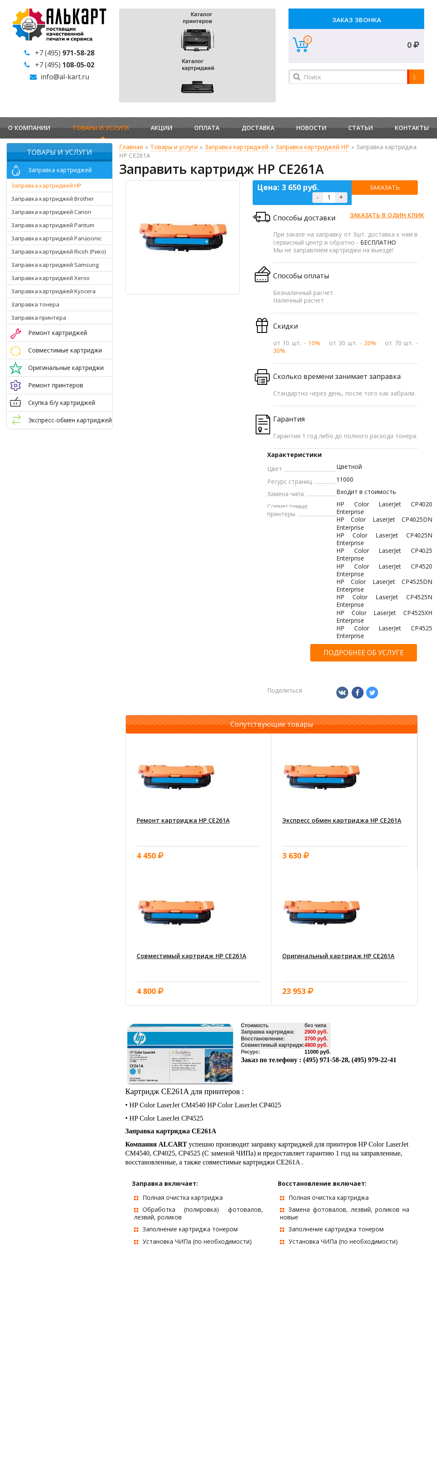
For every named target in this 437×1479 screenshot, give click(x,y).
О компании (29, 128)
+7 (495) (64, 53)
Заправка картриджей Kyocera (53, 291)
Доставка (258, 128)
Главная (131, 147)
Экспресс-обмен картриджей (70, 420)
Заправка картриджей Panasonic (56, 238)
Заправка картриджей (60, 170)
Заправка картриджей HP (46, 185)
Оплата (206, 128)
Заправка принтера (38, 317)
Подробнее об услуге (363, 652)
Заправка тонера (35, 304)
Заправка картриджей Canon (51, 212)
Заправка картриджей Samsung (55, 265)
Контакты (412, 128)
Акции (161, 128)
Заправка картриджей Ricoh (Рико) (58, 251)
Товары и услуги (100, 128)
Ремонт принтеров (55, 385)
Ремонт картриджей (57, 333)
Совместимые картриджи (65, 350)
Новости (311, 128)
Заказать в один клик (387, 215)
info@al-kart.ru (65, 76)
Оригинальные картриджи (66, 368)
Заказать (385, 187)
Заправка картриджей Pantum (52, 225)
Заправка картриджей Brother (52, 198)
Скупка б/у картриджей (61, 403)
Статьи (360, 128)
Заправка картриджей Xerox (50, 278)
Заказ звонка (356, 19)
